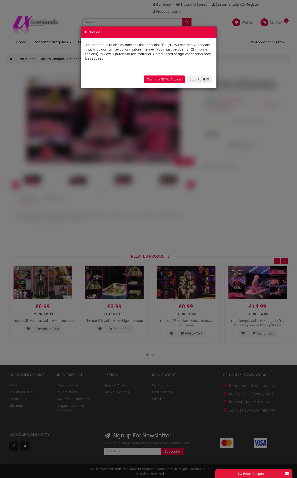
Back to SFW (199, 79)
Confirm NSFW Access (164, 79)
